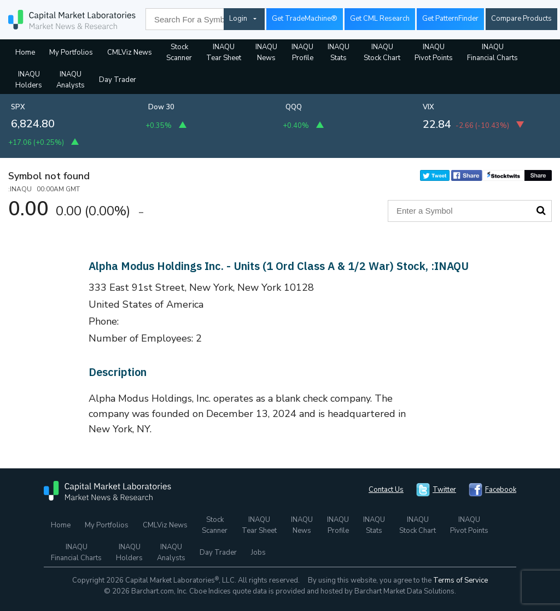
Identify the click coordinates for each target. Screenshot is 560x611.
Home (25, 52)
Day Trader (117, 80)
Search (541, 210)
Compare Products (521, 19)
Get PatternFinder (450, 19)
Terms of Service (460, 580)
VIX (428, 107)
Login (238, 19)
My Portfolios (71, 52)
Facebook (500, 490)
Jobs (258, 552)
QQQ (293, 107)
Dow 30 (161, 107)
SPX (18, 107)
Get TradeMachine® (304, 19)
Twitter (444, 490)
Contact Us (386, 490)
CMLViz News (129, 52)
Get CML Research (380, 19)
